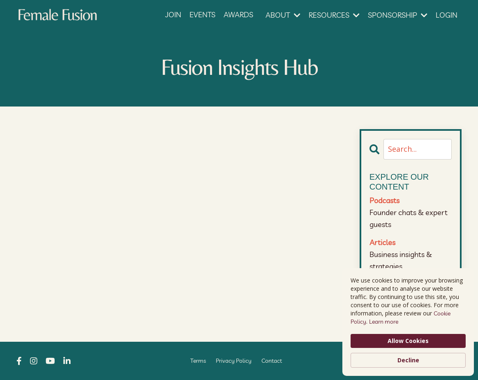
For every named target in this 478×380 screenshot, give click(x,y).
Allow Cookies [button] (408, 341)
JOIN (173, 14)
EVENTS (202, 14)
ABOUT (283, 15)
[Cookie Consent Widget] (408, 322)
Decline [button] (408, 360)
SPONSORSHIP (397, 15)
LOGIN (446, 15)
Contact (271, 360)
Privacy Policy (234, 360)
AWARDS (238, 14)
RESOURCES (334, 15)
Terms (198, 360)
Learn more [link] (383, 321)
